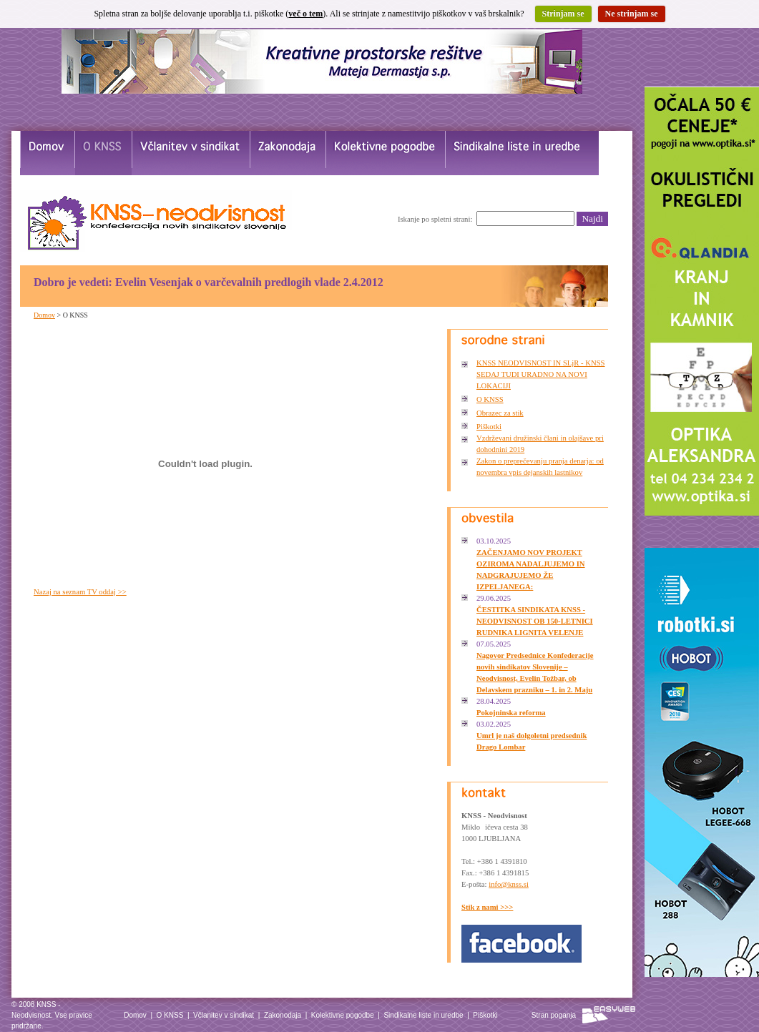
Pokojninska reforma (511, 713)
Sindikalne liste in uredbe (423, 1015)
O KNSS (490, 399)
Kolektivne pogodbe (342, 1015)
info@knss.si (509, 884)
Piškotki (488, 427)
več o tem (305, 14)
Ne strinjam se (631, 14)
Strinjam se (563, 14)
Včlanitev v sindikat (223, 1015)
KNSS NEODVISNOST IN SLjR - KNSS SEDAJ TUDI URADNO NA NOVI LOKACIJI (540, 374)
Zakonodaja (282, 1015)
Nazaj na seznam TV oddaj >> (80, 592)
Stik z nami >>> (487, 907)
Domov (44, 315)
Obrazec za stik (500, 413)
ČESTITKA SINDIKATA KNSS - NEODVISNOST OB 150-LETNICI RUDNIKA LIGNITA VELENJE (534, 621)
